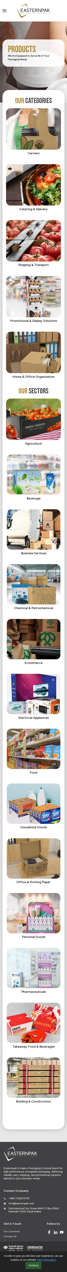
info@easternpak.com (21, 1203)
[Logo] (34, 11)
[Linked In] (55, 1232)
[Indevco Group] (13, 1248)
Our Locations (12, 1231)
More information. (47, 1259)
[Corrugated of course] (35, 1248)
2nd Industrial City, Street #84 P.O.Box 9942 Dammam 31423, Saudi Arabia (34, 1210)
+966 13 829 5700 (19, 1198)
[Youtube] (61, 1232)
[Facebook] (49, 1232)
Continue (33, 1265)
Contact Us (10, 1236)
